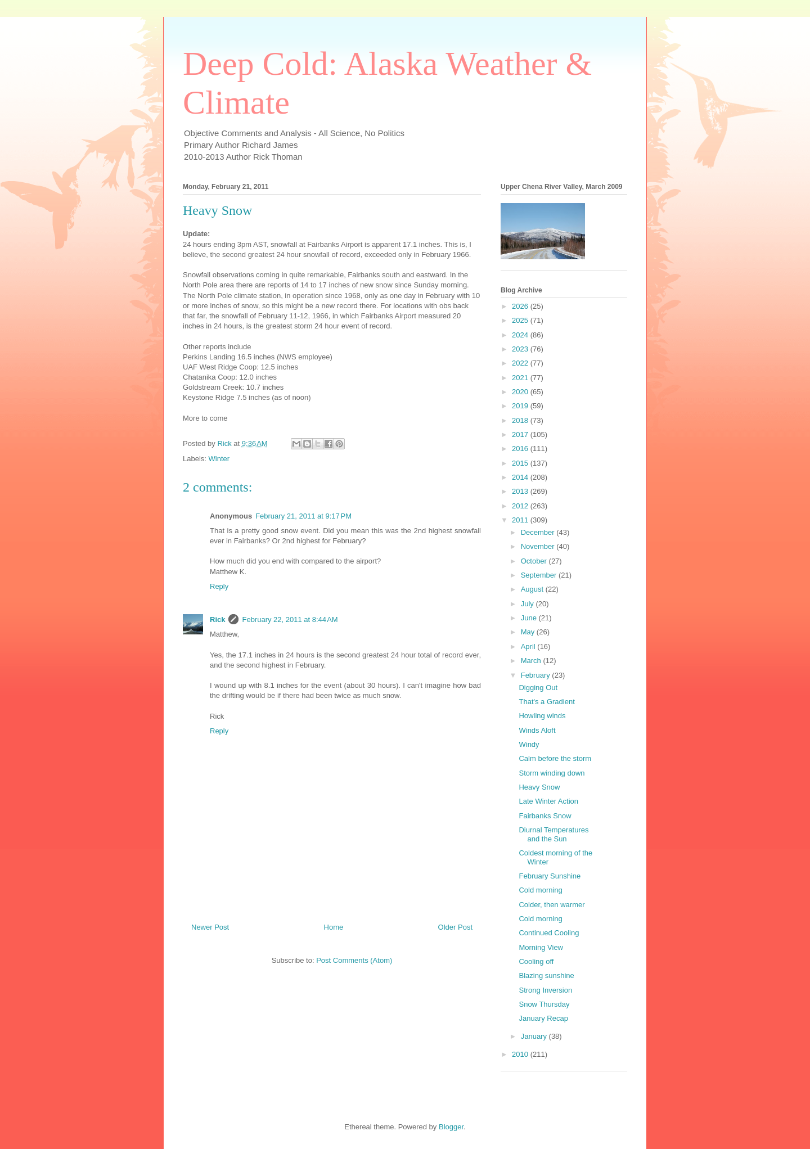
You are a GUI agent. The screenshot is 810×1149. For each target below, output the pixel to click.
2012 (521, 506)
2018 (521, 420)
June (530, 618)
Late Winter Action (548, 801)
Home (334, 927)
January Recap (543, 1018)
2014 (521, 477)
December (539, 532)
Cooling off (536, 961)
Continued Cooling (549, 933)
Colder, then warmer (551, 904)
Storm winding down (551, 773)
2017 (521, 434)
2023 (521, 349)
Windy (529, 744)
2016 (521, 448)
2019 (521, 406)
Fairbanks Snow (545, 816)
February (536, 675)
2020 (521, 391)
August (533, 589)
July (528, 604)
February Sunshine (549, 876)
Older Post (455, 927)
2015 (521, 463)
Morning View (541, 947)
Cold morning (540, 890)
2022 (521, 363)
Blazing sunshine (546, 975)
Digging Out (538, 687)
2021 (521, 377)
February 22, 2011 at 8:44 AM (290, 619)
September (540, 575)
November (539, 546)
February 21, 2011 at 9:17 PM (303, 516)
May (529, 632)
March (532, 660)
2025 (521, 320)
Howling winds (542, 715)
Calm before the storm (555, 758)
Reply (219, 586)
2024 (521, 335)
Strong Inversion (545, 990)
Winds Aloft (537, 730)
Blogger (451, 1127)
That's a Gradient (546, 701)
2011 (521, 520)
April (529, 646)
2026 (521, 306)
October (535, 561)
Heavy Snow (539, 787)
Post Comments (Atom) (354, 960)
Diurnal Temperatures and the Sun (553, 834)
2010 (521, 1054)
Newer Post (210, 927)
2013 (521, 491)
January (535, 1036)
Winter (219, 458)
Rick (217, 619)
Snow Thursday (544, 1004)
